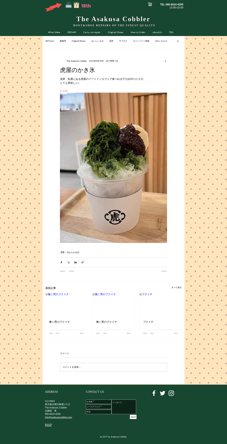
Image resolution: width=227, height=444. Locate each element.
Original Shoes (79, 41)
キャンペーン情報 (141, 41)
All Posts (49, 41)
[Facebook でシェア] (61, 262)
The (82, 19)
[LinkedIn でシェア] (75, 262)
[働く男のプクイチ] (66, 305)
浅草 (111, 41)
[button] (72, 32)
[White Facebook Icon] (154, 393)
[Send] (133, 417)
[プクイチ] (160, 305)
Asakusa (104, 19)
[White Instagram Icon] (171, 393)
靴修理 (63, 41)
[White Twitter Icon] (162, 393)
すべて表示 (176, 287)
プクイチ (148, 321)
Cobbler (136, 19)
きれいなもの (161, 41)
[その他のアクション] (165, 61)
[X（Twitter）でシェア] (68, 262)
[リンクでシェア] (82, 262)
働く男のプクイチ (59, 321)
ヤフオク (123, 41)
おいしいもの (97, 41)
